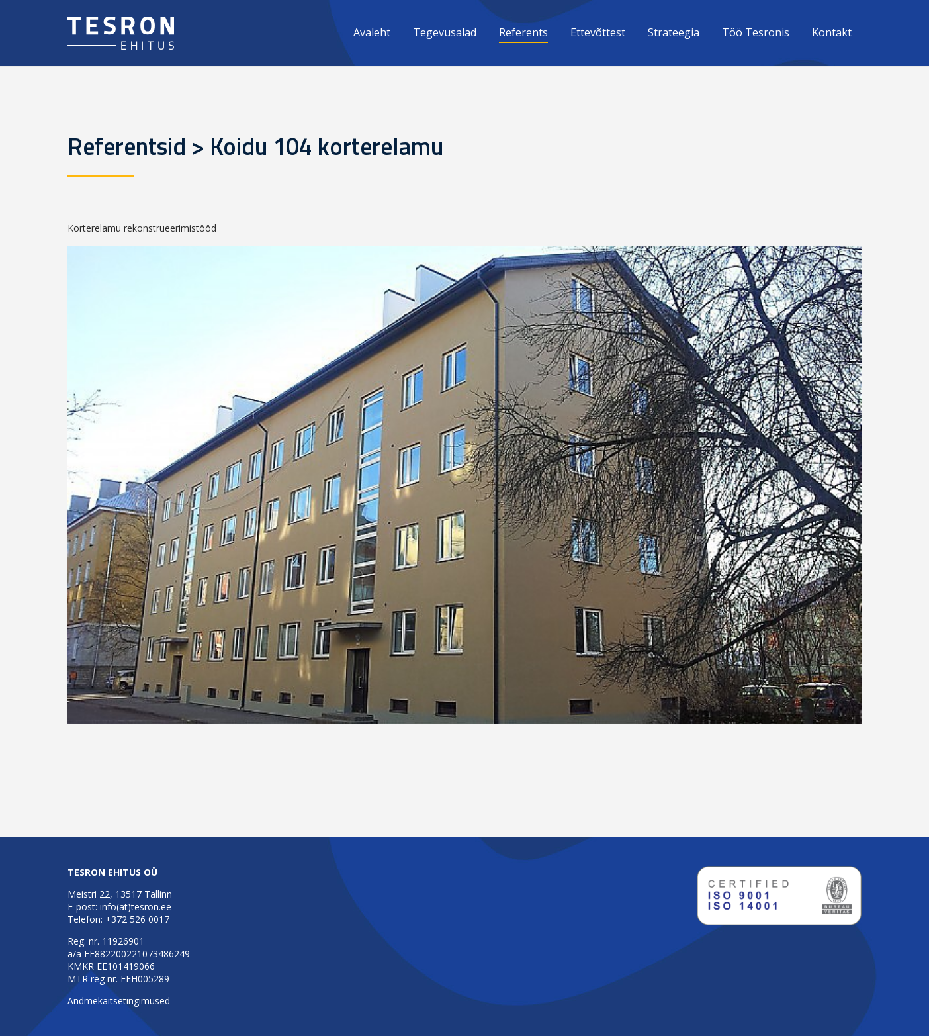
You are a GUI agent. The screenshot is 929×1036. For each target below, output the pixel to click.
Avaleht (371, 32)
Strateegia (673, 32)
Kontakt (832, 32)
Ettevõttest (597, 32)
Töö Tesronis (755, 32)
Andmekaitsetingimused (118, 1000)
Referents (523, 32)
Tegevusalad (444, 32)
